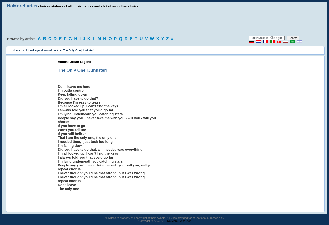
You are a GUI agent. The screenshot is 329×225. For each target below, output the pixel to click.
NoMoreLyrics (22, 5)
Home (16, 50)
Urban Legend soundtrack (41, 50)
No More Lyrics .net (179, 220)
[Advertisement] (164, 22)
